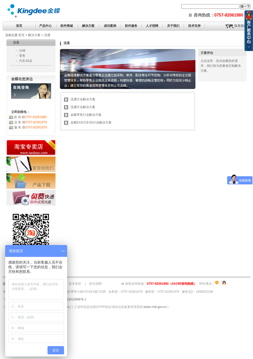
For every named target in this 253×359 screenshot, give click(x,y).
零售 (22, 56)
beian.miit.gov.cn (155, 307)
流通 (47, 35)
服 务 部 (30, 127)
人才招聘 (152, 26)
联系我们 (240, 26)
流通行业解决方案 (82, 99)
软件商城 (66, 26)
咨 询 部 (30, 117)
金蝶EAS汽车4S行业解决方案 (91, 122)
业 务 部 (30, 122)
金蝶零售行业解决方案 (85, 115)
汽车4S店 (25, 61)
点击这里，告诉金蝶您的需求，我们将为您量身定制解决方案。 (221, 65)
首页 (19, 26)
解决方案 (34, 35)
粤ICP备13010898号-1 (70, 299)
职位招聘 (95, 283)
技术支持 (75, 283)
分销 (22, 50)
